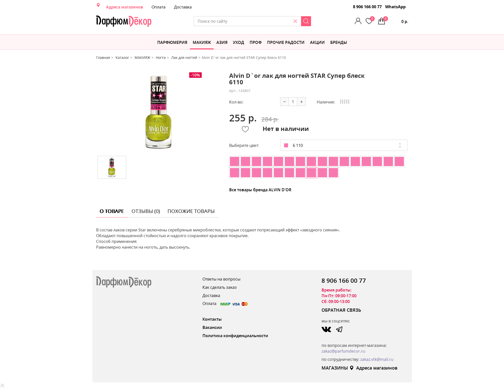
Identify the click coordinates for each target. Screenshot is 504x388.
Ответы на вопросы (221, 279)
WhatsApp (395, 6)
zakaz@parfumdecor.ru (343, 351)
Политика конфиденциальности (235, 335)
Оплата (159, 7)
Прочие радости (286, 42)
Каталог (122, 57)
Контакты (212, 319)
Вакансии (212, 327)
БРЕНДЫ (338, 42)
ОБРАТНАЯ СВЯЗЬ (341, 310)
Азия (221, 42)
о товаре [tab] (112, 211)
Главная (103, 57)
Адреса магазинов (124, 7)
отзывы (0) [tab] (146, 211)
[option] (158, 112)
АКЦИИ (317, 42)
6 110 (293, 145)
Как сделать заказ (219, 287)
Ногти (161, 57)
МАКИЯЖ (202, 42)
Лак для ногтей (184, 57)
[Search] (306, 21)
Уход (238, 42)
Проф (256, 42)
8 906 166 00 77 (367, 6)
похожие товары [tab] (191, 211)
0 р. (395, 20)
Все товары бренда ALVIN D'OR (260, 190)
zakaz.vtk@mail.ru (376, 359)
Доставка (183, 7)
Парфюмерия (172, 42)
